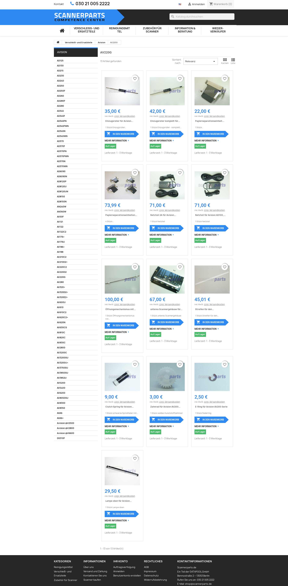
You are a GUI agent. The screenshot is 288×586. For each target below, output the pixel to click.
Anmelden (119, 571)
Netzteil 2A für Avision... (163, 215)
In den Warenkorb (120, 134)
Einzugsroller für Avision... (119, 121)
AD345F (61, 116)
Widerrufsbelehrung (155, 579)
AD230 (60, 75)
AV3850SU (62, 372)
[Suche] (201, 16)
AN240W (61, 206)
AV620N (61, 322)
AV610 (60, 307)
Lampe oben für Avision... (118, 501)
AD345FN (62, 121)
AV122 (60, 226)
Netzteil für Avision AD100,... (210, 215)
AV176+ (60, 236)
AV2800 (61, 347)
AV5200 (61, 382)
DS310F (61, 438)
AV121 (60, 221)
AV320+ (61, 287)
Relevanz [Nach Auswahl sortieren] (200, 61)
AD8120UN (62, 191)
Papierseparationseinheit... (209, 121)
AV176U (61, 241)
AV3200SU (62, 357)
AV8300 (61, 402)
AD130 (60, 65)
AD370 (60, 141)
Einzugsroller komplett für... (165, 121)
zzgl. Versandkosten (124, 116)
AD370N (61, 161)
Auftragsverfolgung (124, 567)
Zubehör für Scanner (152, 30)
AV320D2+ (62, 292)
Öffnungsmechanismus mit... (120, 309)
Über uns (88, 567)
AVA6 (59, 413)
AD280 (60, 105)
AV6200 (61, 392)
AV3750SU (62, 367)
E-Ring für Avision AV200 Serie (211, 407)
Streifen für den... (204, 309)
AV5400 (61, 387)
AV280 (60, 282)
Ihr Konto (120, 561)
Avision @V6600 (65, 433)
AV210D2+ (62, 262)
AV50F (60, 216)
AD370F (61, 146)
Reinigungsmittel (119, 30)
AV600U (61, 302)
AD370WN (62, 166)
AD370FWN (63, 156)
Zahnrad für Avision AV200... (165, 407)
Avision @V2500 (65, 423)
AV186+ (61, 246)
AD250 (60, 85)
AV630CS (62, 327)
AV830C (61, 342)
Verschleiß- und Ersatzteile (86, 30)
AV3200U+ (62, 362)
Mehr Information (116, 141)
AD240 (60, 80)
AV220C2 (62, 267)
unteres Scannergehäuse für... (166, 309)
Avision (62, 52)
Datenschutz (151, 575)
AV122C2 (61, 231)
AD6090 (61, 171)
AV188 (60, 251)
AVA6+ (60, 418)
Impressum (150, 571)
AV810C (61, 332)
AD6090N (62, 176)
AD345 (60, 110)
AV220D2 (62, 272)
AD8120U (62, 186)
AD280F (61, 100)
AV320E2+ (62, 297)
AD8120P (61, 181)
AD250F (61, 90)
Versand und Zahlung (95, 571)
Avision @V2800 (65, 428)
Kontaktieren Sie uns (95, 575)
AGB (146, 567)
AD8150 (61, 196)
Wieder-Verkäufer (218, 30)
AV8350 (61, 408)
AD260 (60, 95)
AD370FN (62, 151)
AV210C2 (61, 256)
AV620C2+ (62, 317)
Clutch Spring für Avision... (119, 407)
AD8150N (62, 201)
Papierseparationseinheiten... (121, 215)
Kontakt (59, 4)
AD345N (61, 131)
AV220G (61, 277)
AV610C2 (61, 312)
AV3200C (62, 352)
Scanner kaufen (92, 579)
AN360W (61, 211)
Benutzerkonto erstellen (127, 575)
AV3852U (62, 377)
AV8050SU (62, 397)
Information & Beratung (185, 30)
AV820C (61, 337)
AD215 (60, 70)
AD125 (60, 60)
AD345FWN (63, 126)
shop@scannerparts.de (198, 583)
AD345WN (62, 136)
